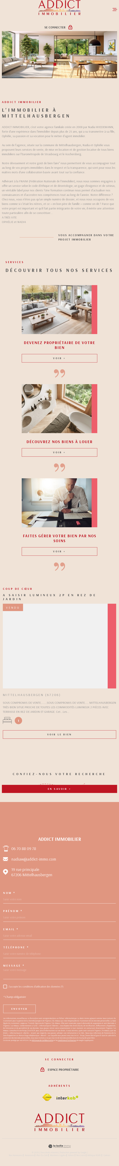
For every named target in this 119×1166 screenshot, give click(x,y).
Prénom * (12, 911)
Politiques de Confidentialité (42, 1040)
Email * (11, 929)
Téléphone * (16, 947)
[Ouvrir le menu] (115, 9)
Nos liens (80, 1155)
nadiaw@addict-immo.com (33, 859)
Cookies (106, 1155)
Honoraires (29, 1155)
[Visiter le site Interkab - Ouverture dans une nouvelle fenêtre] (67, 1098)
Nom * (9, 892)
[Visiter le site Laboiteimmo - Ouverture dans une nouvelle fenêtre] (59, 1146)
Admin (71, 1155)
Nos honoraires (15, 1155)
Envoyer (19, 1009)
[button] (54, 64)
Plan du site (42, 1155)
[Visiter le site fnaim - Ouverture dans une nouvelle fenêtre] (47, 1097)
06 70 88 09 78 (23, 848)
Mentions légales (58, 1155)
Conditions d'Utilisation (67, 1040)
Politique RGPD (94, 1155)
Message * (14, 965)
